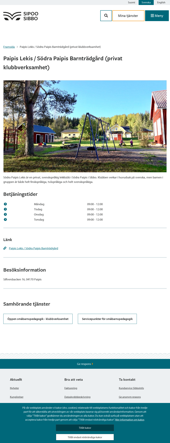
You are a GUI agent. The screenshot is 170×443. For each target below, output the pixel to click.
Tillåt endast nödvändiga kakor (85, 437)
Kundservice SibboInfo (131, 388)
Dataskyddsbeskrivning (77, 396)
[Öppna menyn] (157, 15)
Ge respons (85, 364)
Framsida (9, 47)
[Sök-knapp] (106, 15)
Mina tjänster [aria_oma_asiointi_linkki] (128, 15)
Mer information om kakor (129, 419)
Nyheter (14, 388)
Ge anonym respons (130, 396)
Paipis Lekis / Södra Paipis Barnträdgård (33, 248)
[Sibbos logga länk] (20, 19)
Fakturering (70, 388)
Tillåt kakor (85, 427)
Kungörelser (16, 396)
